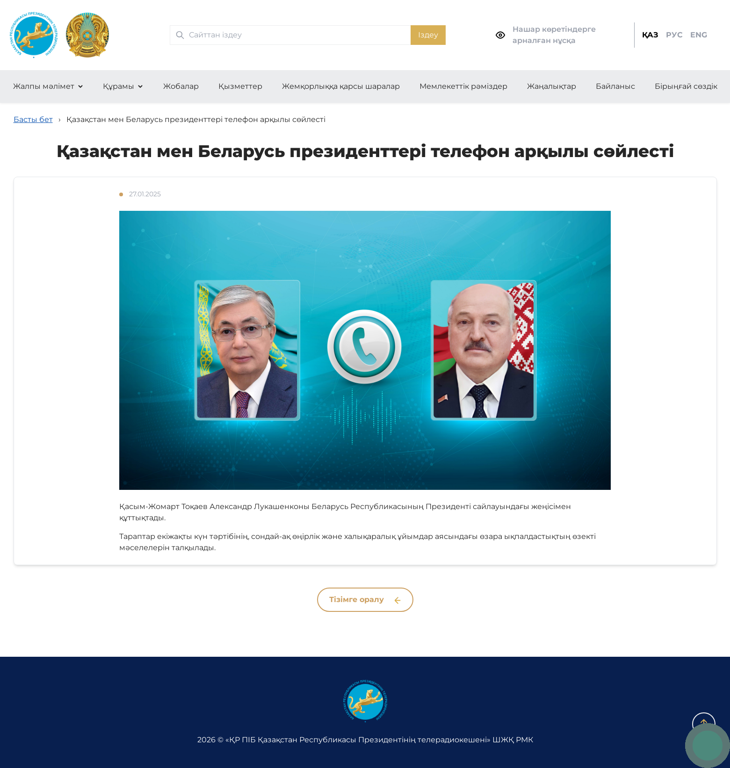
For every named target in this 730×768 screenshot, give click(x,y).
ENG (698, 34)
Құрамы (118, 86)
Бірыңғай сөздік (686, 86)
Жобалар (181, 86)
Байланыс (615, 86)
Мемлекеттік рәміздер (463, 86)
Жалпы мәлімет (43, 86)
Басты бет (33, 119)
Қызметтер (240, 86)
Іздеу (428, 34)
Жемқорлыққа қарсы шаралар (341, 86)
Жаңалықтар (551, 86)
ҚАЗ (650, 34)
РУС (674, 34)
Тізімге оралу (365, 599)
